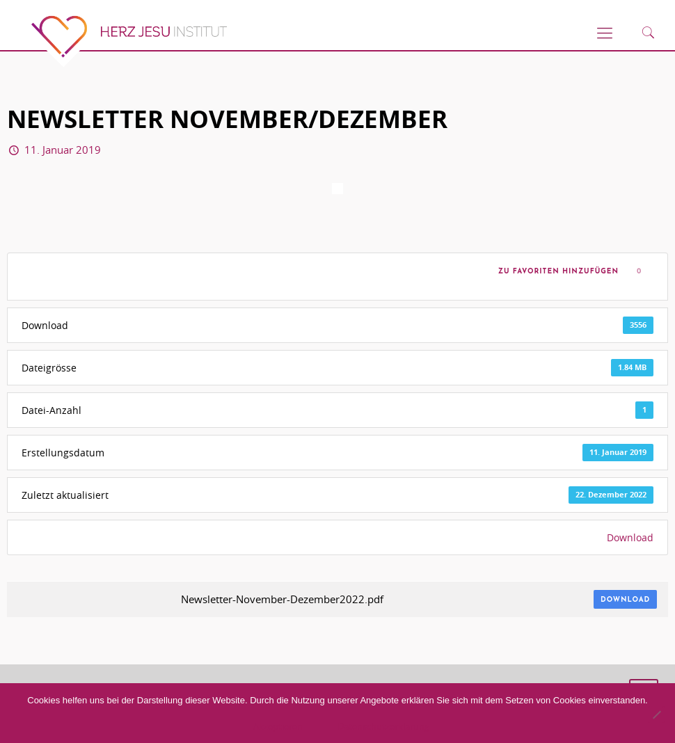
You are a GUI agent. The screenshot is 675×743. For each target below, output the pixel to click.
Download (630, 537)
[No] (656, 714)
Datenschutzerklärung (383, 726)
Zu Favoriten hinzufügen (555, 271)
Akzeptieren (278, 726)
